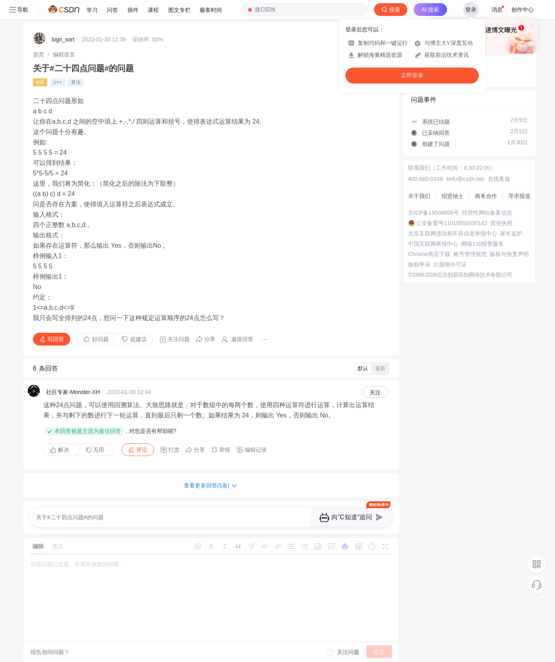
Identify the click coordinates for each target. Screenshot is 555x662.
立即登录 (412, 75)
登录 (470, 9)
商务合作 (486, 196)
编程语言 (64, 54)
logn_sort (63, 39)
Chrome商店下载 (429, 254)
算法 (76, 82)
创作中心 (522, 9)
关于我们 (419, 196)
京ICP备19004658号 (433, 213)
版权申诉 (419, 264)
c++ (58, 82)
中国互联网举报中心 (433, 244)
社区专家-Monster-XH (73, 392)
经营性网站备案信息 (487, 213)
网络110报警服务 (482, 244)
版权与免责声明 (509, 254)
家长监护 (511, 233)
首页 (38, 54)
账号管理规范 (470, 254)
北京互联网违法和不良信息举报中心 (452, 233)
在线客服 (499, 179)
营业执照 (501, 223)
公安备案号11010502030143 (451, 223)
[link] (38, 54)
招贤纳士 (452, 196)
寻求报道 (519, 196)
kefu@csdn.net (465, 179)
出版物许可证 (450, 264)
